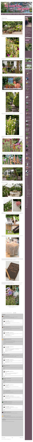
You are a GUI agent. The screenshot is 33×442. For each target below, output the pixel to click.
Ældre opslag (21, 437)
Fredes (26, 140)
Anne (4, 365)
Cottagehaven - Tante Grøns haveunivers (8, 14)
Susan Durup (6, 332)
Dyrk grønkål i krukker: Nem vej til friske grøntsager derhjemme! (28, 86)
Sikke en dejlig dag (27, 192)
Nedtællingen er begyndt (28, 194)
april (26, 200)
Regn (26, 195)
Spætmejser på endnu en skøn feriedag (28, 196)
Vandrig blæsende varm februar (29, 124)
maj (26, 199)
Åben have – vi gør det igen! (28, 94)
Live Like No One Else (28, 116)
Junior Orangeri (17, 14)
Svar (4, 324)
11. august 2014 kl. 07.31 (11, 371)
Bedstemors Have (27, 112)
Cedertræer (29, 163)
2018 (26, 181)
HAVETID (27, 108)
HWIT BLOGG (27, 77)
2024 (26, 178)
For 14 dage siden (27, 92)
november (27, 186)
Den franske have (27, 81)
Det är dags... (29, 77)
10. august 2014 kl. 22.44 (7, 365)
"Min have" (14, 14)
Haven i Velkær (27, 124)
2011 (26, 205)
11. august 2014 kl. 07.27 (11, 332)
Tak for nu (29, 102)
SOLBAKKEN (27, 144)
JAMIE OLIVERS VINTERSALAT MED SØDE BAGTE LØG (29, 158)
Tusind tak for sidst (27, 191)
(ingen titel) (27, 169)
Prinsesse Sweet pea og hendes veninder (28, 190)
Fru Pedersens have (27, 71)
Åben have (22, 14)
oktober (27, 187)
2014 (26, 184)
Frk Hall (26, 136)
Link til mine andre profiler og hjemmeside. (29, 73)
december (27, 185)
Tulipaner (29, 149)
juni (26, 198)
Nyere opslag (3, 437)
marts (26, 201)
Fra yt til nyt (29, 128)
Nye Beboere (29, 120)
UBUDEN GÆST (29, 133)
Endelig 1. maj (29, 153)
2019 (26, 180)
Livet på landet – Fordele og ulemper (28, 106)
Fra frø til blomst (27, 148)
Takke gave (29, 96)
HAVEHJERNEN (27, 132)
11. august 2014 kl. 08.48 (8, 378)
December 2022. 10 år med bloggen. (29, 113)
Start (12, 437)
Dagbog (2, 14)
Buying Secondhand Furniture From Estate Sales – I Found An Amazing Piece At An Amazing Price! (28, 118)
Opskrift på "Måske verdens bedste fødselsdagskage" (29, 167)
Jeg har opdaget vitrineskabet (28, 100)
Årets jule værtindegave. (29, 137)
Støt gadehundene (29, 14)
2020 (26, 179)
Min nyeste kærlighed (28, 189)
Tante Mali (5, 378)
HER (17, 306)
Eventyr (28, 88)
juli (26, 197)
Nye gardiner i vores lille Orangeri (30, 171)
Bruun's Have (27, 85)
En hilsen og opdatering (29, 82)
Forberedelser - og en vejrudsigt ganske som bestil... (28, 193)
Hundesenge (25, 14)
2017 (26, 182)
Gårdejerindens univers (27, 128)
